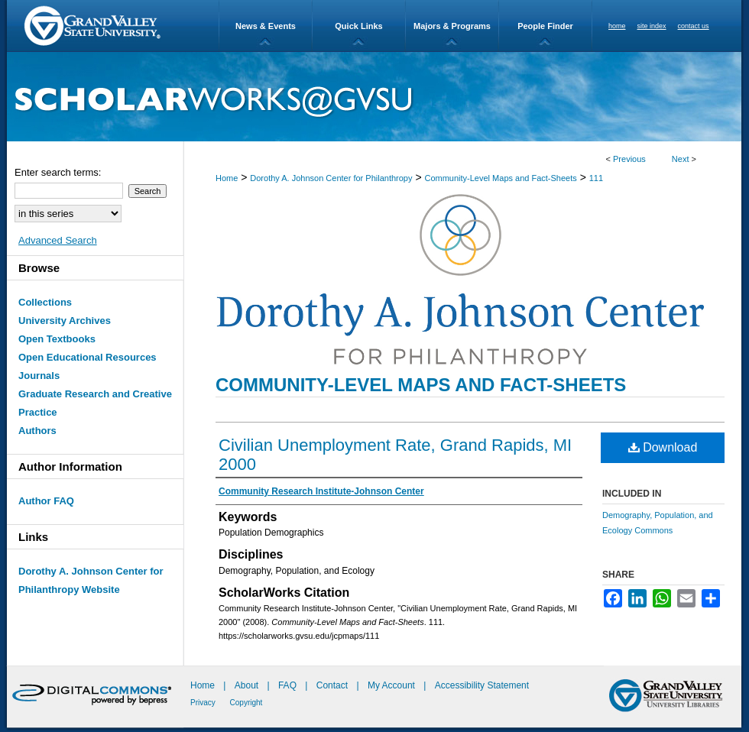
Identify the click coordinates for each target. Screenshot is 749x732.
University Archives (64, 320)
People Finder (545, 26)
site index (651, 26)
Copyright (246, 702)
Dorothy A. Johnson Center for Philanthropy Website (90, 580)
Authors (37, 430)
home (617, 26)
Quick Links (358, 26)
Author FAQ (46, 501)
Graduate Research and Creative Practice (95, 403)
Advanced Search (57, 240)
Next (680, 159)
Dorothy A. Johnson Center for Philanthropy (331, 178)
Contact (332, 685)
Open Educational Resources (87, 357)
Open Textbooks (57, 339)
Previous (629, 159)
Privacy (204, 702)
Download (663, 447)
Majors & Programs (452, 26)
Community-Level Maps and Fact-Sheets (500, 178)
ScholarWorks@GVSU (374, 96)
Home (227, 178)
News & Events (265, 26)
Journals (39, 375)
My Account (392, 685)
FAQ (288, 685)
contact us (693, 26)
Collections (45, 302)
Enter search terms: (58, 172)
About (248, 685)
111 (596, 178)
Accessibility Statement (482, 685)
